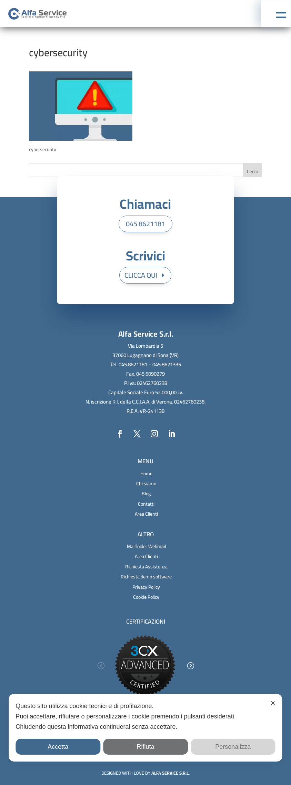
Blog (146, 493)
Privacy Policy (146, 587)
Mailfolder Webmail (146, 546)
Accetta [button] (58, 746)
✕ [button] (272, 703)
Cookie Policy (146, 597)
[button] (100, 665)
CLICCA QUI (140, 275)
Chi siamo (146, 483)
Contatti (146, 503)
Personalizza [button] (233, 746)
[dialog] (145, 728)
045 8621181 (145, 223)
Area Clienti (146, 513)
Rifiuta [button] (145, 746)
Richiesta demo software (146, 576)
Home (146, 473)
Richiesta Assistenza (146, 566)
